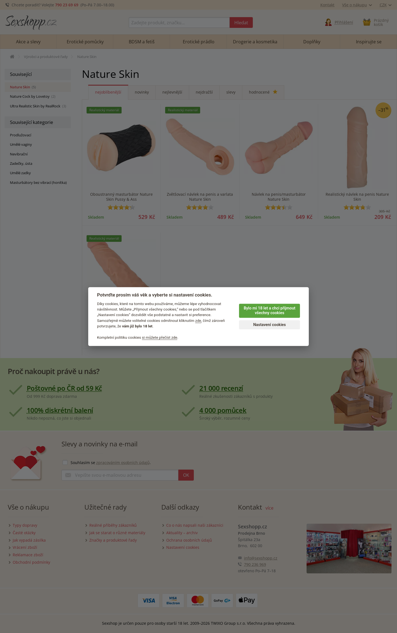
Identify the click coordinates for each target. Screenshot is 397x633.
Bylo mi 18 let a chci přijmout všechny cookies (269, 310)
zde (198, 320)
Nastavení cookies (269, 324)
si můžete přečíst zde (159, 337)
